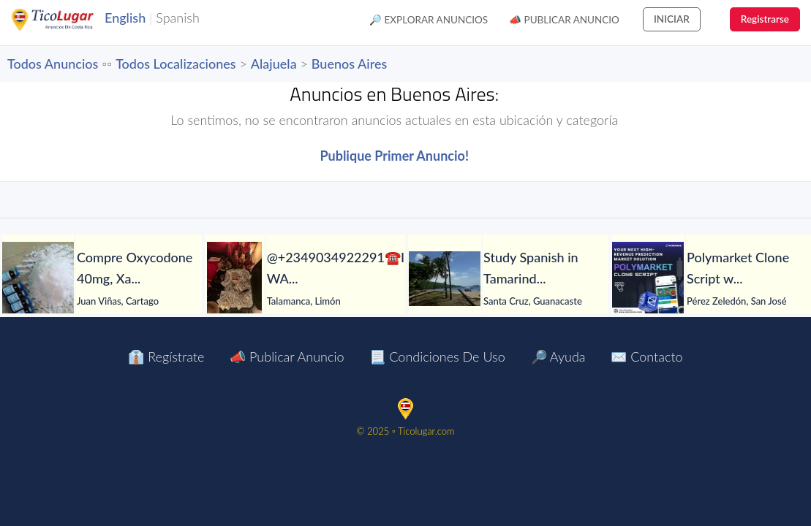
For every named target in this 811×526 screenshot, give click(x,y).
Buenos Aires (349, 64)
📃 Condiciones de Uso (437, 356)
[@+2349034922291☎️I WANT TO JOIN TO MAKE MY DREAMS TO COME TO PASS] (234, 278)
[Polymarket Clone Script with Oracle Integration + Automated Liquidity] (648, 278)
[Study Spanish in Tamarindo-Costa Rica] (444, 278)
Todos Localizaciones (175, 64)
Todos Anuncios (52, 64)
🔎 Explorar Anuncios (428, 20)
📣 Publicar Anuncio (564, 20)
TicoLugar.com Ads (68, 19)
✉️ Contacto (646, 356)
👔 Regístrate (166, 356)
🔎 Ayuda (558, 356)
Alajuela (274, 64)
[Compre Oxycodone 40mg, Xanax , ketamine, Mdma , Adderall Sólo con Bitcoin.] (38, 278)
